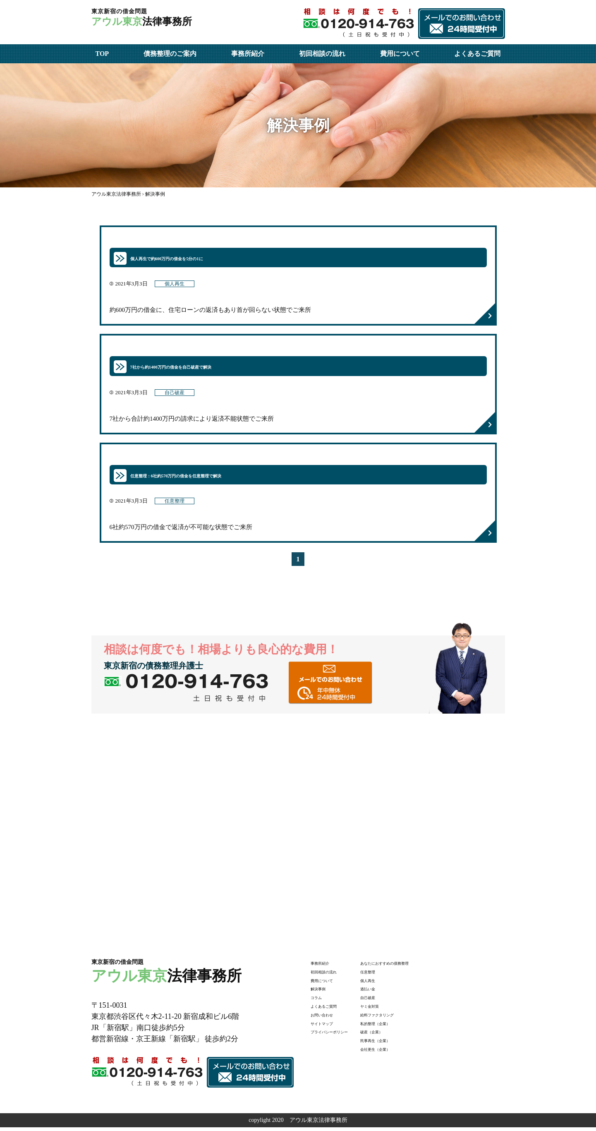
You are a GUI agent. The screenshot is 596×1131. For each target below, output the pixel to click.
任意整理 (177, 504)
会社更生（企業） (404, 1052)
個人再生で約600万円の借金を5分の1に (188, 257)
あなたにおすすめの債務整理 (418, 966)
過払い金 (392, 992)
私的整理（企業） (404, 1026)
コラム (319, 1000)
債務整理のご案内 (170, 53)
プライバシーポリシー (340, 1035)
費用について (400, 53)
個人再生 (177, 285)
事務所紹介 (247, 53)
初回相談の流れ (322, 53)
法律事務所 (166, 21)
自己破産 (177, 395)
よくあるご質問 (477, 53)
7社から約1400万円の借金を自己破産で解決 (194, 367)
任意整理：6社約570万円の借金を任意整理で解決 (203, 477)
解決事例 (322, 992)
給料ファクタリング (407, 1018)
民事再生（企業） (404, 1043)
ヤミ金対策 (395, 1009)
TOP (102, 53)
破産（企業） (398, 1035)
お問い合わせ (328, 1018)
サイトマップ (328, 1026)
